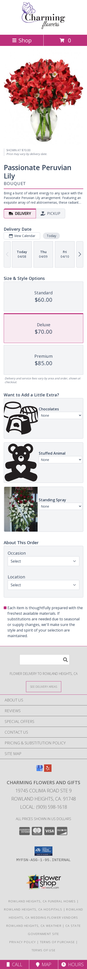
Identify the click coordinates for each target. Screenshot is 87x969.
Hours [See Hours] (72, 964)
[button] (43, 851)
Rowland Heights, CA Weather (33, 926)
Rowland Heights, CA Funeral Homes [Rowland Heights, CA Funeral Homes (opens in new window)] (42, 901)
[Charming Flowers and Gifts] (43, 28)
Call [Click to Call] (14, 964)
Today (51, 236)
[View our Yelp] (48, 770)
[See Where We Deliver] (43, 686)
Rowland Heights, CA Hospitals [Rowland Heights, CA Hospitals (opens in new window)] (33, 909)
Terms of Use (44, 950)
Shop (22, 40)
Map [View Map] (43, 964)
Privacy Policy (22, 942)
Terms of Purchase (57, 942)
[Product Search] (44, 659)
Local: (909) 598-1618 (43, 807)
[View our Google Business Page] (39, 770)
